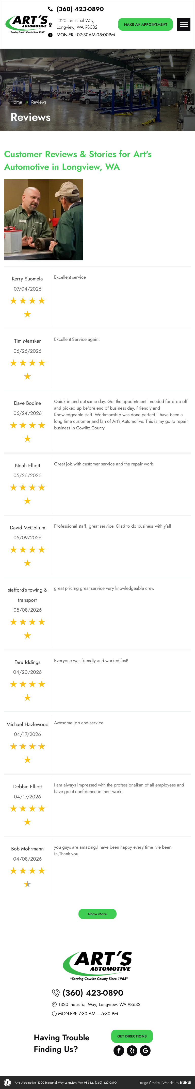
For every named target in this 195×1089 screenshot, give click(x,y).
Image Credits (149, 1082)
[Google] (145, 1051)
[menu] (183, 24)
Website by (170, 1082)
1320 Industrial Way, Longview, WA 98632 (77, 23)
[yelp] (132, 1051)
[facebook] (118, 1051)
